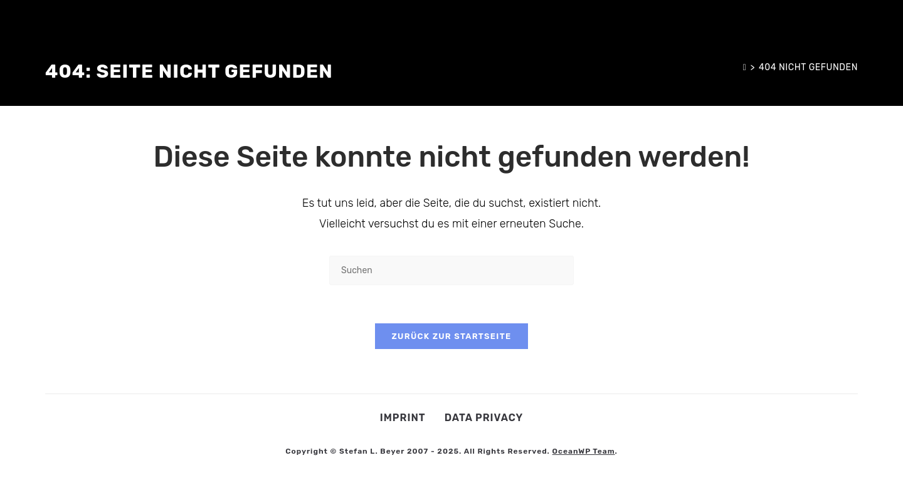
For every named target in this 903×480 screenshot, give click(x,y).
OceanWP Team (583, 451)
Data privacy (484, 418)
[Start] (745, 67)
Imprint (403, 418)
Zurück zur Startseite (451, 336)
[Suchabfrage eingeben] (451, 270)
